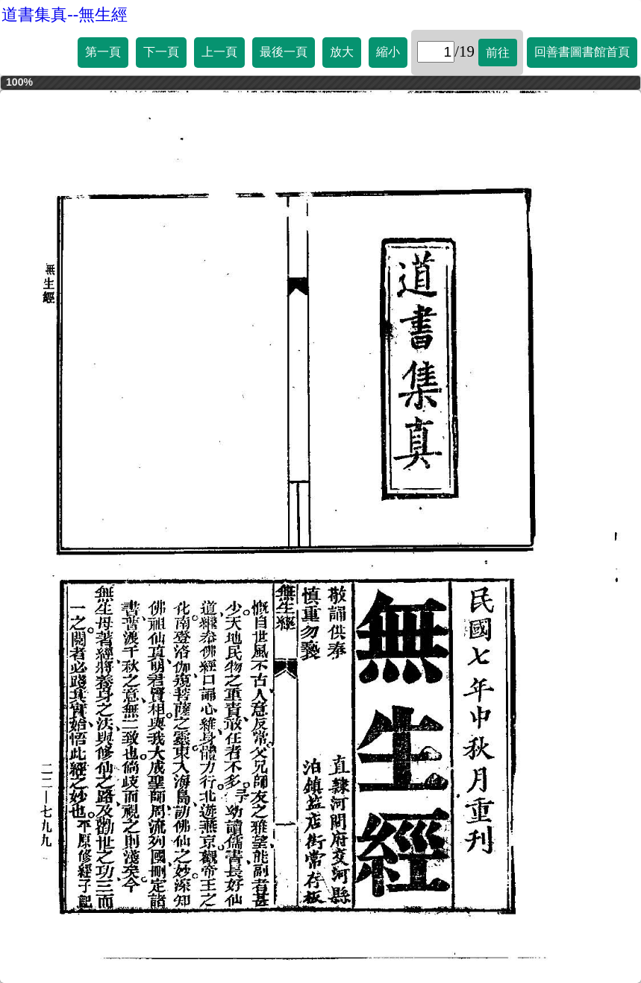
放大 (342, 51)
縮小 (388, 51)
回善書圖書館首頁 (582, 51)
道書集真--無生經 (64, 14)
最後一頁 (283, 51)
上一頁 (219, 51)
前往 (498, 52)
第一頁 (103, 51)
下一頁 (161, 51)
